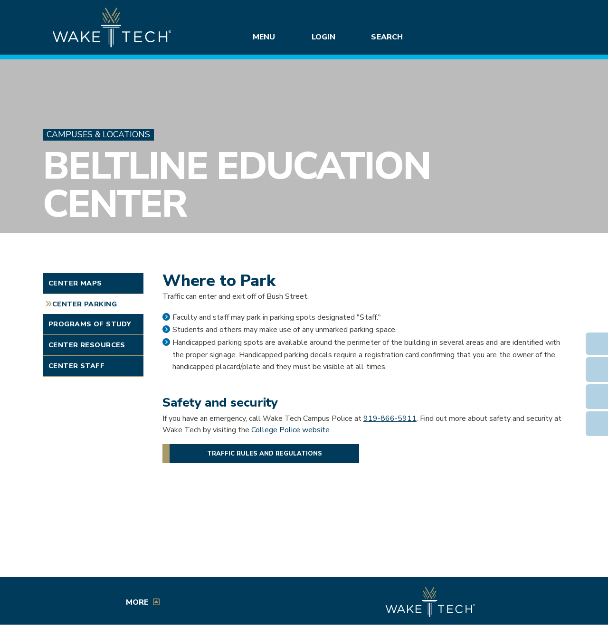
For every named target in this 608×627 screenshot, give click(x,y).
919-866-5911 (390, 418)
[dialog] (579, 598)
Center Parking (84, 304)
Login (323, 37)
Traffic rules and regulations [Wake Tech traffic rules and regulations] (264, 453)
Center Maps (75, 283)
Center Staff (76, 365)
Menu (264, 37)
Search (386, 37)
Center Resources (86, 345)
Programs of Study (89, 324)
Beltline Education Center (236, 185)
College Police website (290, 430)
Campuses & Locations (98, 134)
